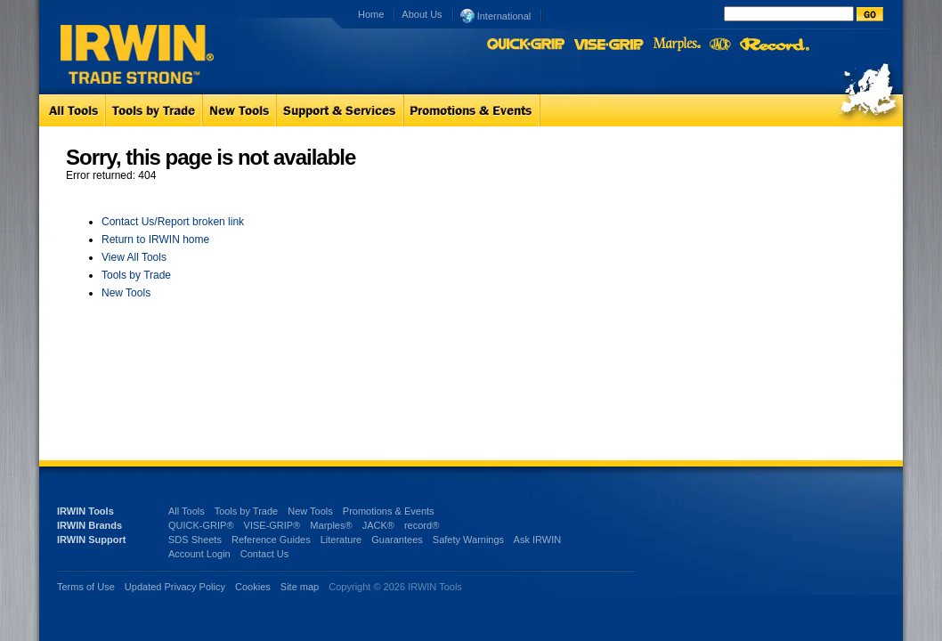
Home (371, 14)
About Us (422, 14)
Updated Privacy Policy (175, 586)
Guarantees (396, 539)
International (496, 15)
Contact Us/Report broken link (173, 221)
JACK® (378, 525)
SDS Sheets (195, 539)
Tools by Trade (136, 275)
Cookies (254, 586)
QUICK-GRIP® (201, 525)
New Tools (126, 293)
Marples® (331, 525)
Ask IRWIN (538, 539)
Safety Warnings (468, 539)
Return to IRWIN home (155, 239)
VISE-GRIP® (272, 525)
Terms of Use (86, 586)
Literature (341, 539)
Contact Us (264, 553)
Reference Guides (271, 539)
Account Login (199, 553)
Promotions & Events (388, 511)
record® (421, 525)
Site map (299, 586)
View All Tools (134, 257)
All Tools (186, 511)
